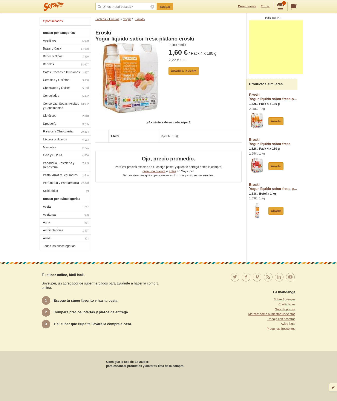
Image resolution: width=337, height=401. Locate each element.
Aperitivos (66, 41)
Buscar (164, 6)
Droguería (66, 124)
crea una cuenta (153, 171)
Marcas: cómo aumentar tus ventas (271, 314)
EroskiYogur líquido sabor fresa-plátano (273, 97)
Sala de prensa (285, 309)
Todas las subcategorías (59, 246)
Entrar (265, 6)
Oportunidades (53, 21)
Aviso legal (288, 323)
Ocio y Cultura (66, 155)
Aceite (66, 207)
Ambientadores (66, 230)
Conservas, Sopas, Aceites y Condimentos (66, 106)
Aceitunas (66, 215)
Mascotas (66, 148)
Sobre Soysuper (284, 299)
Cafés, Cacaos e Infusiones (66, 72)
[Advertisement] (276, 47)
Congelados (66, 96)
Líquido (140, 19)
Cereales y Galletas (66, 80)
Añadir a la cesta (183, 71)
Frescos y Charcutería (66, 132)
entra (172, 171)
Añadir (276, 121)
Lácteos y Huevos (107, 19)
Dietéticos (66, 116)
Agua (66, 223)
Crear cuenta (247, 6)
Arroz (66, 238)
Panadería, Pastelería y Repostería (66, 165)
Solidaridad (66, 191)
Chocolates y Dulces (66, 88)
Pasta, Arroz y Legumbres (66, 175)
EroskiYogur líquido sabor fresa (270, 142)
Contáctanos (286, 304)
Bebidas (66, 64)
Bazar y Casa (66, 49)
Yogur (127, 19)
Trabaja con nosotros (281, 319)
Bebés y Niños (66, 56)
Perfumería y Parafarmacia (66, 183)
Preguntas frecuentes (281, 328)
